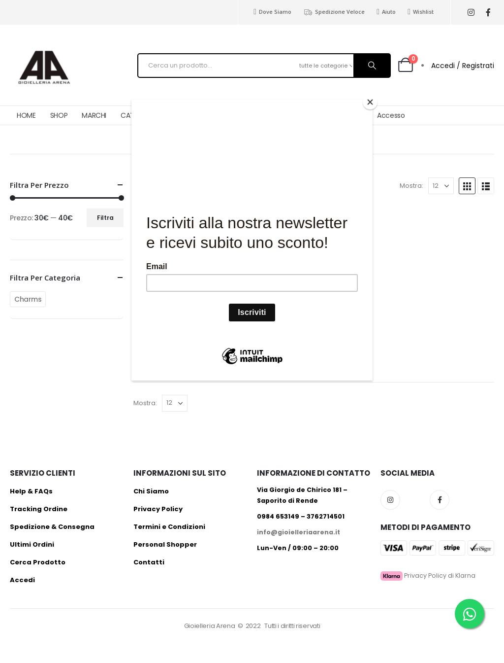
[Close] (370, 102)
